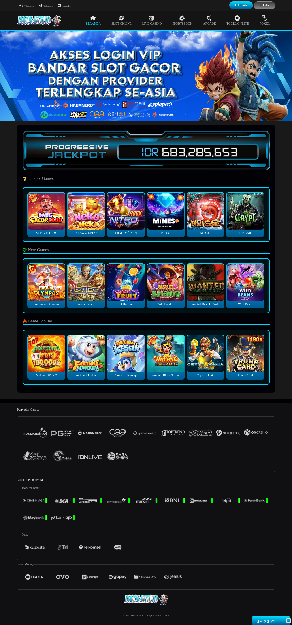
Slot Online (121, 20)
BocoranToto (137, 615)
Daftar (241, 5)
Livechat (64, 5)
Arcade (209, 20)
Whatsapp (26, 5)
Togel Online (237, 20)
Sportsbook (182, 20)
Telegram (46, 5)
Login (264, 5)
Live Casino (152, 20)
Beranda (93, 20)
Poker (265, 20)
